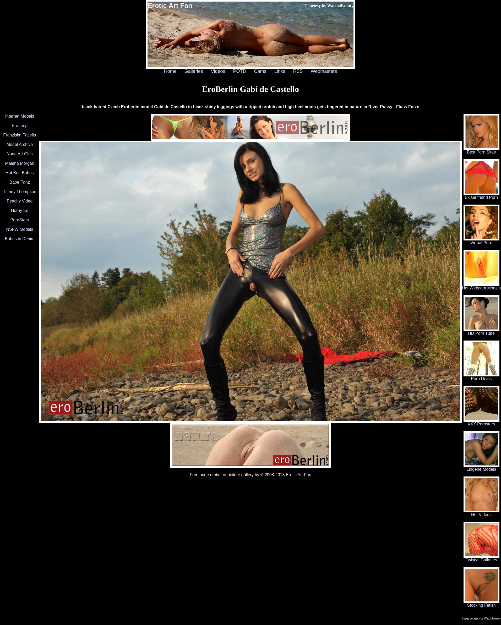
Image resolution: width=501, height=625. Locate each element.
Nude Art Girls (20, 154)
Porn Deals (481, 377)
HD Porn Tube (481, 331)
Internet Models (19, 116)
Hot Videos (481, 513)
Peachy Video (19, 201)
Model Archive (20, 144)
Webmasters (324, 71)
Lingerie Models (481, 467)
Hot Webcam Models (481, 286)
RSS (298, 71)
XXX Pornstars (481, 422)
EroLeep (20, 125)
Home (170, 71)
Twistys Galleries (481, 558)
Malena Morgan (19, 163)
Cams (260, 71)
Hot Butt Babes (20, 173)
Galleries (193, 71)
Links (279, 71)
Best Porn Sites (481, 150)
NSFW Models (19, 229)
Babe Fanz (19, 182)
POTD (239, 71)
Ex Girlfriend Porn (481, 195)
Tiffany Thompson (19, 191)
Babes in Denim (20, 239)
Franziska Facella (19, 135)
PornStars (19, 220)
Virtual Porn (481, 241)
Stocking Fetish (481, 603)
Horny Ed (20, 210)
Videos (218, 71)
